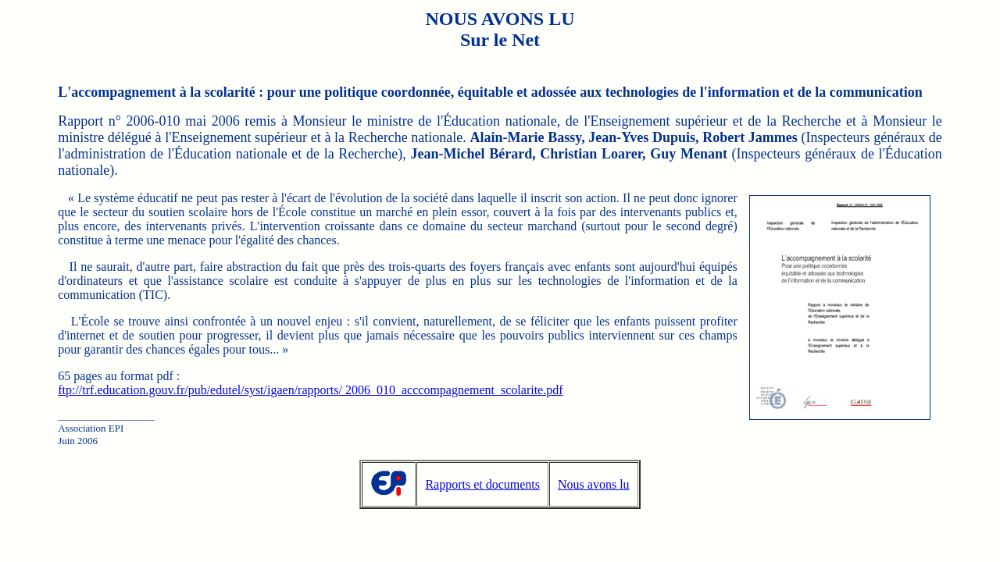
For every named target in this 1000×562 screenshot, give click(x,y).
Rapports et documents (482, 484)
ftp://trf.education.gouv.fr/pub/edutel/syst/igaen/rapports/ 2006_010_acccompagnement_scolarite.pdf (310, 390)
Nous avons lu (594, 484)
